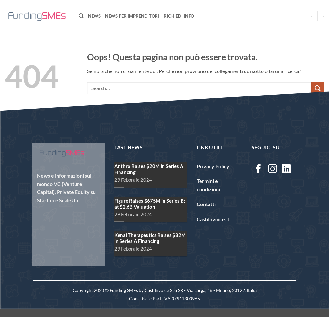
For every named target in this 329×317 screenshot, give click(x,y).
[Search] (81, 16)
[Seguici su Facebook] (258, 169)
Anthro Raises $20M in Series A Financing (136, 169)
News (94, 16)
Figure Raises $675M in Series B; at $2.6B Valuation (137, 204)
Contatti (206, 204)
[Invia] (317, 88)
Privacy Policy (213, 166)
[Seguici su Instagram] (272, 169)
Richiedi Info (179, 16)
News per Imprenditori (132, 16)
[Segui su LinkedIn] (286, 169)
